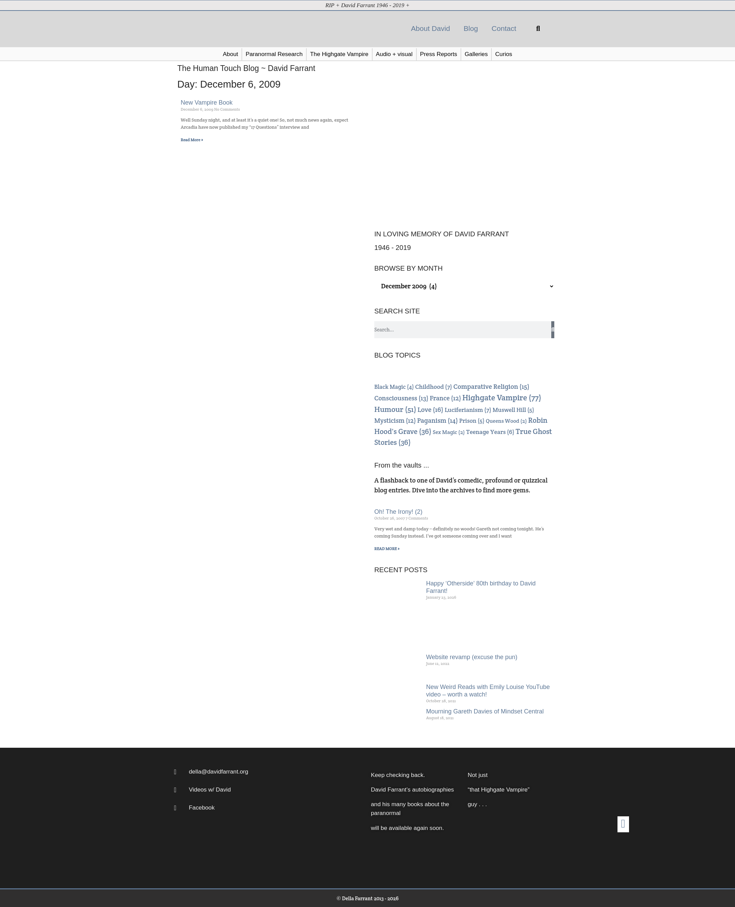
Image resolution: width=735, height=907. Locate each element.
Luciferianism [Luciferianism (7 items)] (468, 409)
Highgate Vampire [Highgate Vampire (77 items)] (501, 397)
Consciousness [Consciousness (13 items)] (401, 398)
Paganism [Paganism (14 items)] (437, 420)
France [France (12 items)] (445, 398)
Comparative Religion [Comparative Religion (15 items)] (491, 386)
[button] (538, 28)
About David (430, 28)
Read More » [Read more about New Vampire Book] (192, 139)
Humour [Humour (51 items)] (395, 409)
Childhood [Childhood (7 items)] (433, 386)
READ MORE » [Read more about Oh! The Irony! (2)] (387, 548)
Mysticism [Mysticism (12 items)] (395, 420)
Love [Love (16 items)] (430, 409)
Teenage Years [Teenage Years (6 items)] (490, 431)
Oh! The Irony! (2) (398, 511)
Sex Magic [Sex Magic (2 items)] (449, 431)
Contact (503, 28)
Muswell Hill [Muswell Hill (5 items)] (513, 409)
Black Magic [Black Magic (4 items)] (394, 386)
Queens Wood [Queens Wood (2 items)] (506, 420)
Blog (471, 28)
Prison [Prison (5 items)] (471, 420)
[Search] (552, 329)
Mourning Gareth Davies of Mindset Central (485, 711)
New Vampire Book (207, 102)
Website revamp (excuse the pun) (472, 656)
